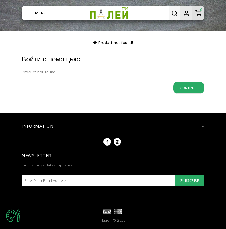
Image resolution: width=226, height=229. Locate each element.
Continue (188, 87)
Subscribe (189, 180)
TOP (13, 216)
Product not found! (115, 42)
